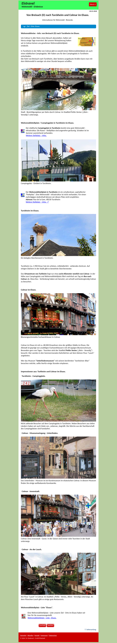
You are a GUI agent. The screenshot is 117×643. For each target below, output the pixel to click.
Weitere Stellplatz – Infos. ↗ (37, 202)
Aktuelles (30, 635)
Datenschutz (53, 635)
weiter (50, 625)
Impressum (44, 635)
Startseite (23, 635)
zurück (42, 625)
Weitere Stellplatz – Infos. (36, 135)
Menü (92, 4)
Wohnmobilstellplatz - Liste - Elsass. (42, 618)
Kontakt (37, 635)
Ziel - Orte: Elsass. (33, 26)
